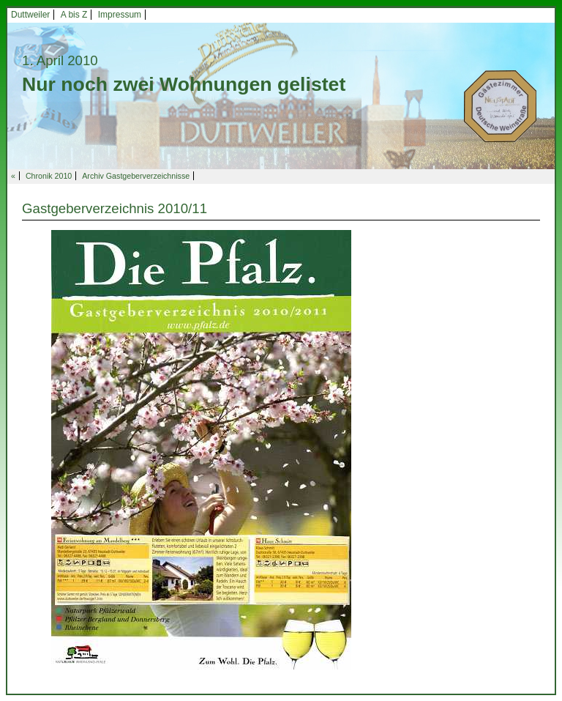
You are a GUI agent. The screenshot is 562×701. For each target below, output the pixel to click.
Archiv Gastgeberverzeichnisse (136, 175)
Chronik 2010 (49, 175)
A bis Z (74, 15)
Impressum (119, 15)
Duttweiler (30, 15)
